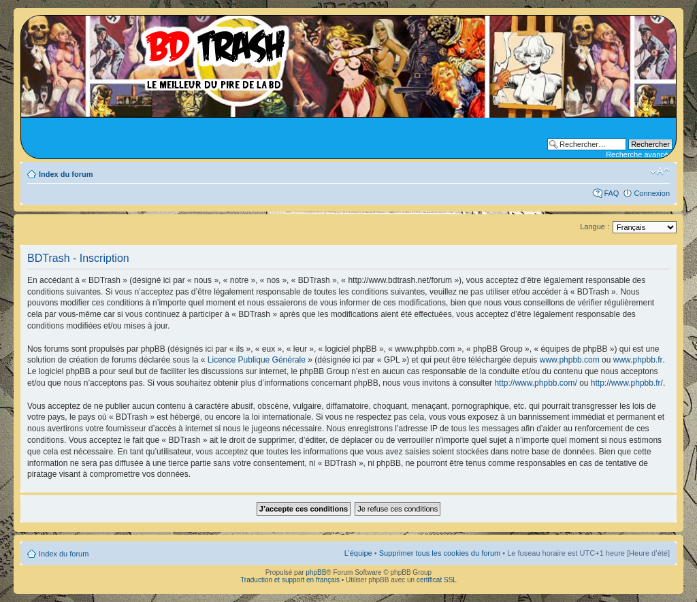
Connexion (652, 193)
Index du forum (66, 174)
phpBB (316, 572)
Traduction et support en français (290, 580)
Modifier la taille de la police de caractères (660, 171)
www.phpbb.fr (638, 360)
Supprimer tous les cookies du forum (440, 553)
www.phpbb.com (570, 360)
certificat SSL (437, 580)
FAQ (611, 193)
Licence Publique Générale (257, 360)
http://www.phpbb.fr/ (627, 383)
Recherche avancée (639, 154)
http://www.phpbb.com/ (535, 383)
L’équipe (358, 553)
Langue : (594, 226)
